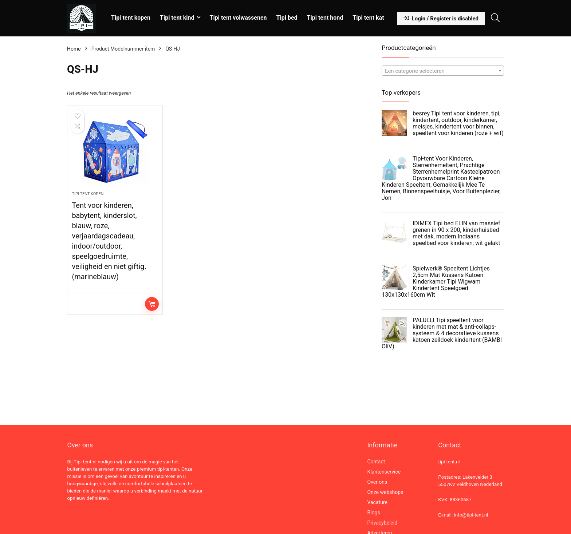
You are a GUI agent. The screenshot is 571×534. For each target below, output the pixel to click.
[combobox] (443, 71)
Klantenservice (384, 472)
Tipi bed (287, 17)
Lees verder (151, 304)
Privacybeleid (382, 523)
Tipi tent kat (368, 17)
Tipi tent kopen (130, 17)
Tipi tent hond (325, 17)
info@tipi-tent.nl (471, 515)
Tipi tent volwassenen (238, 17)
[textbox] (443, 71)
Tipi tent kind (177, 17)
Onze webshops (385, 492)
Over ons (377, 482)
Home (74, 49)
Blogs (373, 512)
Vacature (377, 502)
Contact (376, 461)
